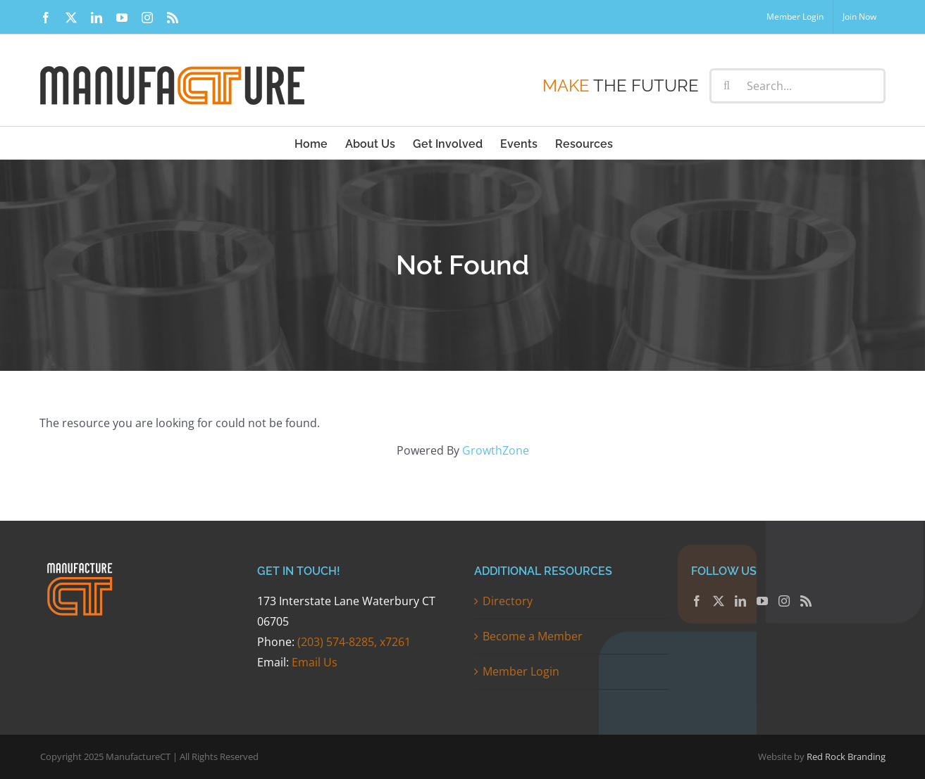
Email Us (314, 662)
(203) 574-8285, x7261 (354, 642)
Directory (508, 601)
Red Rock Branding (846, 756)
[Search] (727, 85)
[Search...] (797, 85)
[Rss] (806, 601)
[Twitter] (718, 601)
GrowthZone (495, 450)
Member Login (521, 671)
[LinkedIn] (740, 601)
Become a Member (533, 636)
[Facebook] (696, 601)
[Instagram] (784, 601)
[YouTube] (762, 601)
